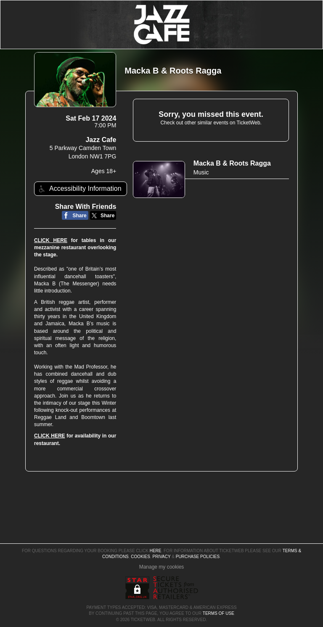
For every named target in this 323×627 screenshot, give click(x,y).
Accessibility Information (79, 189)
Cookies (140, 556)
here (156, 550)
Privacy (162, 556)
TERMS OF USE (218, 613)
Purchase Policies (198, 556)
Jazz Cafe (100, 139)
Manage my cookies (161, 567)
